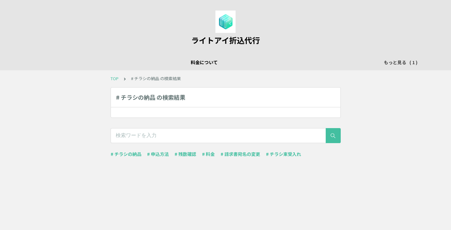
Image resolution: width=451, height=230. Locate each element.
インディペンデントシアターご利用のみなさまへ (239, 62)
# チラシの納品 (126, 154)
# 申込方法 (158, 154)
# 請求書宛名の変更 (240, 154)
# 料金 (208, 154)
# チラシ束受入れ (283, 154)
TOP (115, 78)
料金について (167, 62)
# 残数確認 (185, 154)
